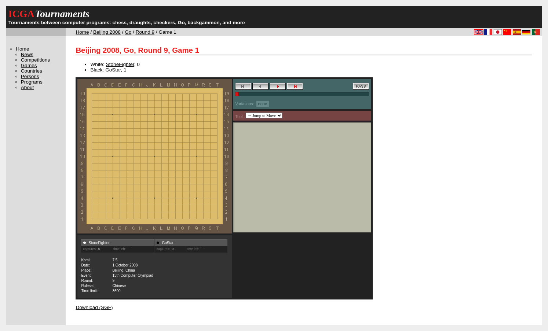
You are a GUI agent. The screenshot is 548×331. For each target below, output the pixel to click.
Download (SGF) (94, 307)
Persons (30, 76)
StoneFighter (120, 64)
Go (128, 32)
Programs (32, 82)
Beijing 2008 (107, 32)
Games (29, 65)
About (27, 87)
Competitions (35, 60)
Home (82, 32)
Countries (31, 71)
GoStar (113, 70)
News (27, 54)
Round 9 (145, 32)
